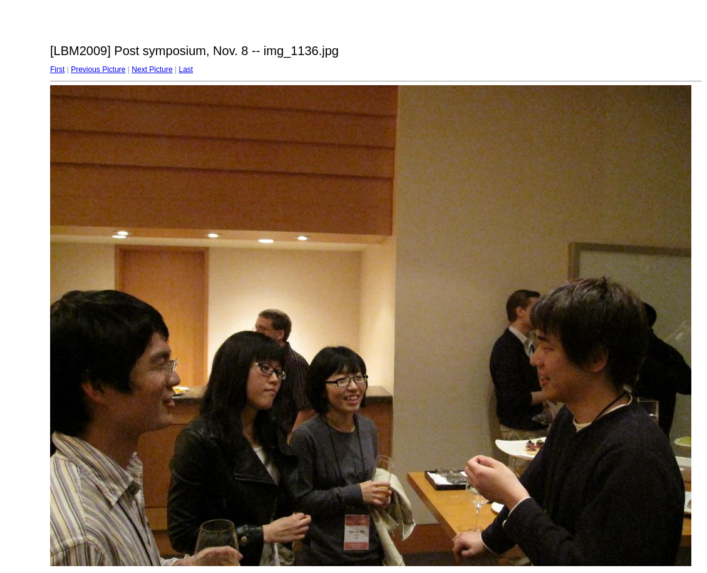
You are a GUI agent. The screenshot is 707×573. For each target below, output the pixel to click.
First (57, 69)
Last (185, 69)
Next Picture (152, 69)
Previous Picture (98, 69)
